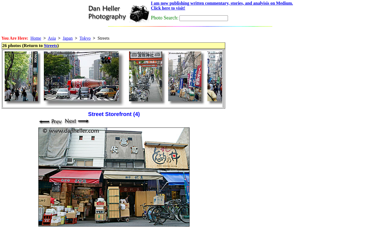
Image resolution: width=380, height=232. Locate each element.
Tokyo (85, 38)
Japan (68, 38)
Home (35, 38)
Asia (52, 38)
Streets (50, 45)
